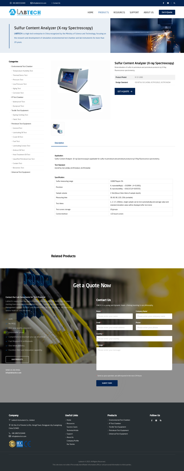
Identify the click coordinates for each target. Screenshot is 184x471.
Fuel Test (16, 141)
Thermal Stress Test (20, 75)
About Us (149, 12)
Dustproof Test (18, 106)
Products (103, 12)
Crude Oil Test (18, 137)
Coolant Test (17, 163)
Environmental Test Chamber (22, 66)
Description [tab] (59, 143)
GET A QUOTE (125, 91)
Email (98, 323)
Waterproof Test (19, 102)
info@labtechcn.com (38, 3)
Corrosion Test (18, 93)
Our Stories (71, 444)
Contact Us (55, 3)
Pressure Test (18, 80)
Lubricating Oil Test (20, 132)
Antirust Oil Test (19, 150)
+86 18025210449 (17, 3)
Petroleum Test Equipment (21, 124)
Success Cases (72, 427)
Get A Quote (167, 12)
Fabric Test (17, 119)
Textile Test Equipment (19, 110)
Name (99, 311)
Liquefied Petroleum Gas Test (24, 159)
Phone (138, 323)
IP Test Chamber (17, 97)
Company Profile (73, 441)
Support (134, 12)
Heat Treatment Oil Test (21, 155)
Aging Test (17, 88)
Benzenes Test (18, 168)
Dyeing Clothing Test (20, 115)
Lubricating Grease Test (21, 146)
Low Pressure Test (20, 84)
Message (100, 345)
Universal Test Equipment (20, 172)
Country (99, 334)
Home (90, 12)
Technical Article (72, 430)
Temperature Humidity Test (23, 71)
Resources (119, 12)
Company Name (142, 311)
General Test (17, 128)
